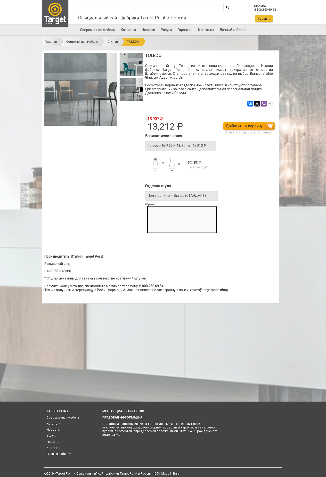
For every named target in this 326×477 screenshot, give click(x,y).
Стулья (112, 41)
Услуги (166, 30)
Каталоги (128, 30)
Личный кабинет (233, 30)
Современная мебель (97, 30)
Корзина (264, 18)
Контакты (206, 30)
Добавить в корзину (244, 126)
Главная (51, 41)
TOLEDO (133, 41)
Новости (148, 30)
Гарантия (185, 30)
